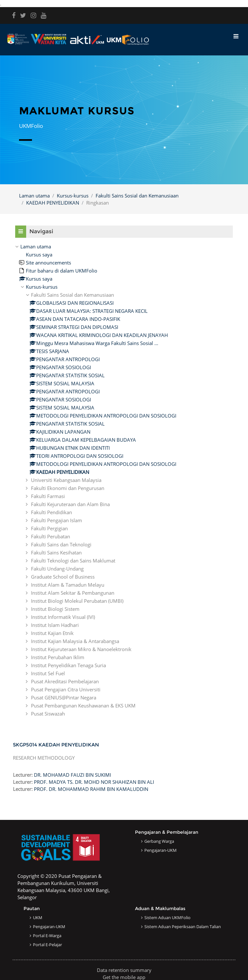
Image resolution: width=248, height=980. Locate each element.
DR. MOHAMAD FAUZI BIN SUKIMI (72, 775)
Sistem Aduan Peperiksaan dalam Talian (182, 926)
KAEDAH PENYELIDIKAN (52, 202)
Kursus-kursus (72, 195)
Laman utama (34, 195)
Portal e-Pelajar (47, 944)
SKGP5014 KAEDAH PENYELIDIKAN (56, 745)
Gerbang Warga (159, 841)
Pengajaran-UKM (160, 850)
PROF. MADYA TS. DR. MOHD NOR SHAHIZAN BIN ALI (94, 782)
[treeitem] (124, 480)
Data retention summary (124, 970)
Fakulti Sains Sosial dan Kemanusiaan (137, 195)
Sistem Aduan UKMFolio (167, 917)
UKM (37, 917)
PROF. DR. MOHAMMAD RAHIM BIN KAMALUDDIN (91, 789)
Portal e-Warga (47, 935)
